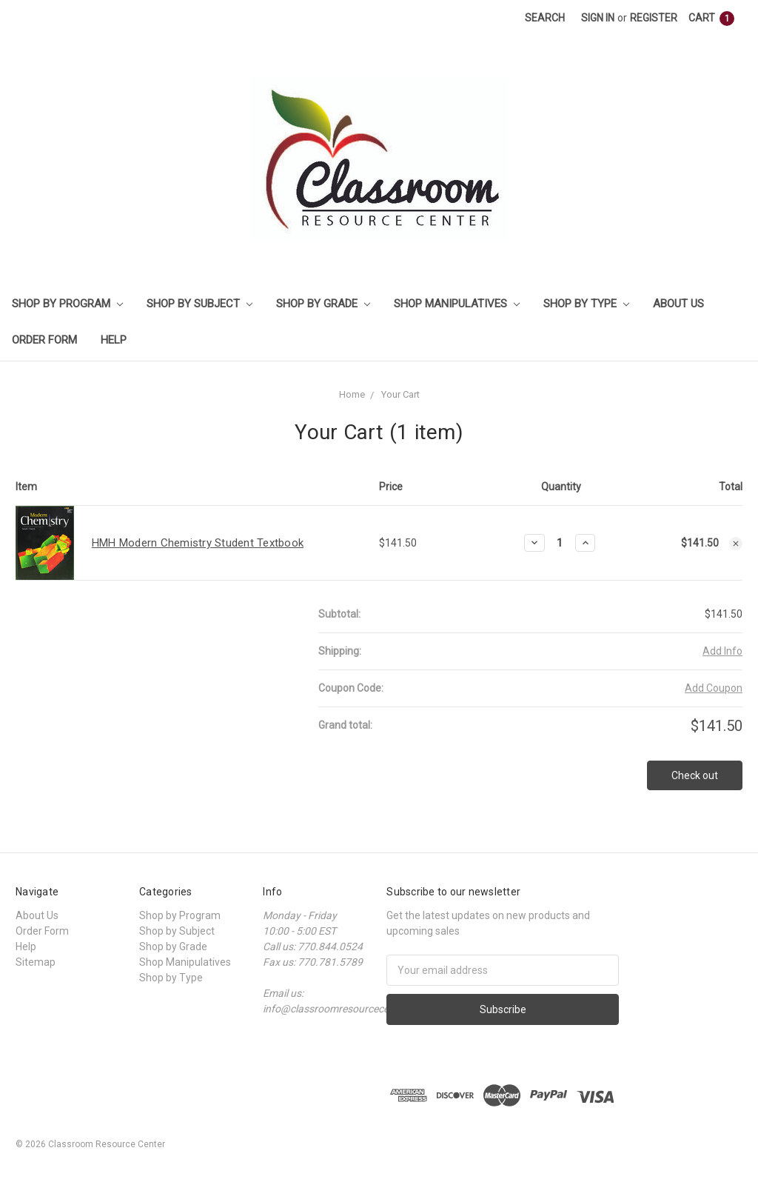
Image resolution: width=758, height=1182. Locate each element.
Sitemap (36, 962)
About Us (678, 303)
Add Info (722, 651)
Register (653, 18)
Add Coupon (713, 688)
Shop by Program (67, 303)
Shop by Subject (199, 303)
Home (352, 394)
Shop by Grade (323, 303)
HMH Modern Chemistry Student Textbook (197, 543)
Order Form (44, 340)
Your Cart (400, 394)
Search (545, 18)
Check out (694, 775)
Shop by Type (586, 303)
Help (114, 340)
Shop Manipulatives (457, 303)
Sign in (597, 18)
